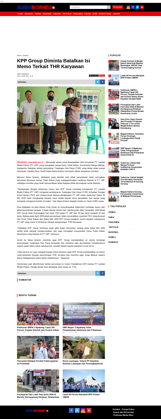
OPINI (94, 14)
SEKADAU (29, 14)
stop (102, 75)
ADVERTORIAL (105, 14)
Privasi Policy (128, 409)
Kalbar (111, 217)
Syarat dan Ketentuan (123, 412)
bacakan (94, 75)
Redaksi (116, 409)
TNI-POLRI (66, 14)
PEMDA (38, 14)
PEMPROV (113, 242)
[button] (142, 13)
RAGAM (87, 14)
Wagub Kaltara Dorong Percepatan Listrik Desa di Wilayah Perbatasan (131, 194)
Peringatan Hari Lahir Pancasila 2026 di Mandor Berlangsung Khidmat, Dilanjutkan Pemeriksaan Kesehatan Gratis (38, 397)
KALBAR (57, 14)
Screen (118, 7)
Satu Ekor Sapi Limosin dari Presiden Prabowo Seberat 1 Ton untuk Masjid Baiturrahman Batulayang (131, 123)
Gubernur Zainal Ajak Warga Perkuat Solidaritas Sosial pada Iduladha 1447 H (131, 166)
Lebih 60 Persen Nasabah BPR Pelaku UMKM (132, 77)
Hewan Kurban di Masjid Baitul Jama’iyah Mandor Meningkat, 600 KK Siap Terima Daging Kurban (131, 64)
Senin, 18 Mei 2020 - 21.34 (25, 76)
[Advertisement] (80, 35)
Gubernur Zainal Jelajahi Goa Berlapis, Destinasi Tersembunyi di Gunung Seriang (131, 180)
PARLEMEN (78, 14)
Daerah (25, 55)
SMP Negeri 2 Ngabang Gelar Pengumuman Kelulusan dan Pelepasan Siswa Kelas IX (82, 330)
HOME (20, 14)
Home (19, 55)
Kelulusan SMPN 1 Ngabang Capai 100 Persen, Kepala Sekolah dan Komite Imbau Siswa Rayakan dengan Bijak (38, 330)
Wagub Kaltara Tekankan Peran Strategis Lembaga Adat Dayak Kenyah (132, 137)
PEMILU (112, 237)
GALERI (116, 14)
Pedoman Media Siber (123, 415)
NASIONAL (47, 14)
